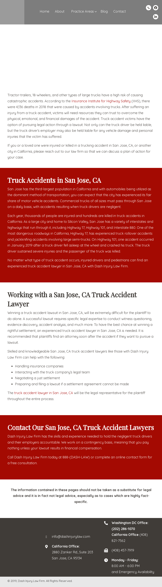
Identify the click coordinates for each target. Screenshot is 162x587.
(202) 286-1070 (123, 529)
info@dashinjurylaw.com (71, 536)
